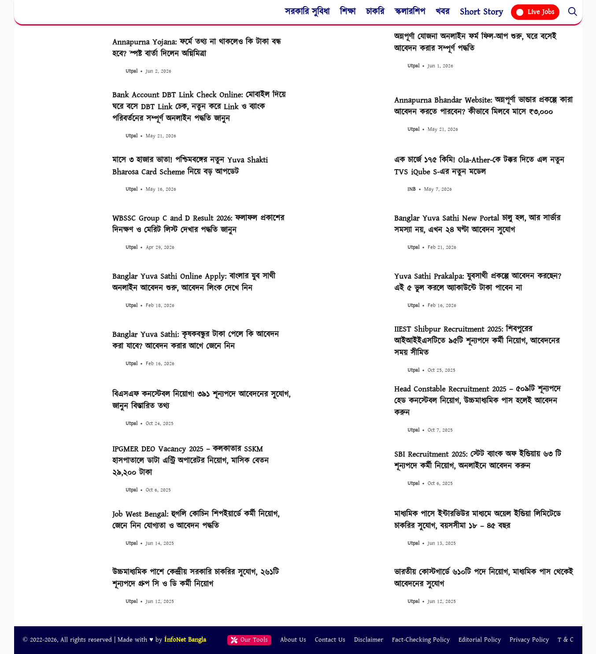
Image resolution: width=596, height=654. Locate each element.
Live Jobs (535, 12)
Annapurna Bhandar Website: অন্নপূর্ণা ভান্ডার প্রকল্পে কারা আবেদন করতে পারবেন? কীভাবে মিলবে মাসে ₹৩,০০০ (483, 106)
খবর (442, 12)
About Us (293, 639)
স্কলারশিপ (410, 12)
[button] (572, 12)
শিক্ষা (347, 12)
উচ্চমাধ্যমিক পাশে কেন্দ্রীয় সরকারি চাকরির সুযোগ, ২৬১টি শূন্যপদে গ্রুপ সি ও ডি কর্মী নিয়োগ (195, 578)
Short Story (481, 12)
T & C (566, 639)
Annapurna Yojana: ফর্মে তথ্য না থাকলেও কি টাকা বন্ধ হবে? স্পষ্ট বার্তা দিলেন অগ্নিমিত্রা (196, 48)
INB (411, 189)
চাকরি (375, 12)
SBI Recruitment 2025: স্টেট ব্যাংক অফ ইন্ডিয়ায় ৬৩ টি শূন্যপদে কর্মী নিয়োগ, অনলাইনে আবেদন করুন (477, 460)
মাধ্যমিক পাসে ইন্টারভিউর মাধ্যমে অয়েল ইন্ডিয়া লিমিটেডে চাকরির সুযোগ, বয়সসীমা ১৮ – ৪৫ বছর (477, 520)
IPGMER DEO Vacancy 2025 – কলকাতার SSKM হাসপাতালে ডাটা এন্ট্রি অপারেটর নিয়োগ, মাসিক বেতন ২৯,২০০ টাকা (190, 460)
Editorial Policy (480, 639)
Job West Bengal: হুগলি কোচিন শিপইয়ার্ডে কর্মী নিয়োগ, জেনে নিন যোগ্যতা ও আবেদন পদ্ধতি (195, 520)
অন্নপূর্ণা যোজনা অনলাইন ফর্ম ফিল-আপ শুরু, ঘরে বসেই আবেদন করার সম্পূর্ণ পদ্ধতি (475, 42)
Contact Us (330, 639)
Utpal (131, 71)
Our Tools (249, 639)
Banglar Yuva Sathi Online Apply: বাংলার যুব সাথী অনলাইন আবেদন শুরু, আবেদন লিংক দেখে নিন (193, 282)
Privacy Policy (529, 639)
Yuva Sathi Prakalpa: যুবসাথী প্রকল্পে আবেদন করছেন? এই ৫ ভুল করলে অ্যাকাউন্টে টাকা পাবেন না (477, 282)
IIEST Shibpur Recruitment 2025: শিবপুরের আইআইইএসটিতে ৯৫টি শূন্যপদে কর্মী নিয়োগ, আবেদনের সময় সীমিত (476, 341)
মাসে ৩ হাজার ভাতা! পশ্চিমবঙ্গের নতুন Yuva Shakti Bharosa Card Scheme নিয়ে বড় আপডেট (190, 166)
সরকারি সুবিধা (307, 12)
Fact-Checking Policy (421, 639)
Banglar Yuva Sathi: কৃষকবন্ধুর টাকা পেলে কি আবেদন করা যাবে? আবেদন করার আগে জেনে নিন (195, 340)
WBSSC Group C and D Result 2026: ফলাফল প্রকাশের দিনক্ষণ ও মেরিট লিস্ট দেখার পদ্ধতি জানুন (198, 224)
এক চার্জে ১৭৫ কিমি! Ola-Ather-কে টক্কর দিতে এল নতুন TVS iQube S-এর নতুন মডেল (479, 166)
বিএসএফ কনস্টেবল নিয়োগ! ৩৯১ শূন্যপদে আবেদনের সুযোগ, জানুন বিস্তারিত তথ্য (201, 400)
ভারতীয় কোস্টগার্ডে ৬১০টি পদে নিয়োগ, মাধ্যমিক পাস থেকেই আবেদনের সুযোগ (483, 578)
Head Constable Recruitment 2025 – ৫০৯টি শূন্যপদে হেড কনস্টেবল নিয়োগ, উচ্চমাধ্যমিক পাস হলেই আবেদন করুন (477, 401)
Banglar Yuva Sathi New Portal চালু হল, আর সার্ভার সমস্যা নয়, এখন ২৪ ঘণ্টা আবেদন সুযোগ (477, 224)
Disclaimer (368, 639)
